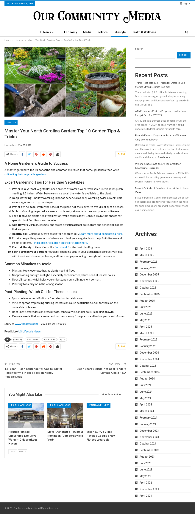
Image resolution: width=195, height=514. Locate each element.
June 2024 (146, 391)
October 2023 (148, 443)
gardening (17, 339)
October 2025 (148, 287)
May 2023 (145, 476)
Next (22, 451)
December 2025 (149, 274)
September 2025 (150, 294)
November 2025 (149, 281)
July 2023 (145, 463)
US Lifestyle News (29, 331)
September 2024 (150, 372)
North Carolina (33, 339)
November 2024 (149, 359)
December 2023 (149, 430)
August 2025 (147, 300)
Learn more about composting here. (101, 233)
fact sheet (61, 247)
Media (87, 32)
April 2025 (146, 326)
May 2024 (145, 398)
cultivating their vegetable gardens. (25, 174)
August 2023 (147, 456)
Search (139, 48)
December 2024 (149, 352)
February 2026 (148, 261)
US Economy (67, 32)
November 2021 (149, 489)
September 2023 (150, 450)
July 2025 (145, 307)
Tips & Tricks (49, 339)
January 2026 (148, 268)
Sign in (185, 3)
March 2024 (147, 411)
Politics (103, 32)
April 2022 (146, 482)
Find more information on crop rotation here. (60, 242)
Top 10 (62, 339)
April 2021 (146, 495)
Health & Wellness (145, 32)
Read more (164, 157)
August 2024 (147, 378)
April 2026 (146, 248)
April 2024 (146, 404)
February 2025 (148, 339)
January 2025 (148, 346)
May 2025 (145, 320)
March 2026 (147, 255)
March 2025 (147, 333)
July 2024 (145, 385)
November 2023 (149, 437)
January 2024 (148, 424)
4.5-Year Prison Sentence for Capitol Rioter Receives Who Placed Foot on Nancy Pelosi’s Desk (33, 372)
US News (43, 32)
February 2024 (148, 417)
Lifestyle (121, 32)
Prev (13, 451)
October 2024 (148, 365)
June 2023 (146, 469)
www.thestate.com (26, 324)
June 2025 (146, 313)
